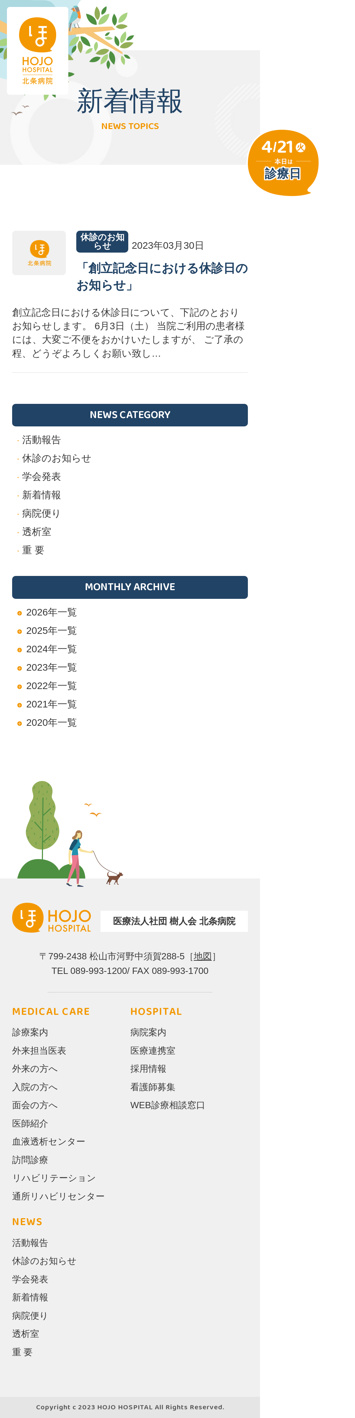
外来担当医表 (39, 1050)
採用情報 (148, 1068)
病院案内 (148, 1032)
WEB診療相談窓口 (167, 1105)
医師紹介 (30, 1123)
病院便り (41, 513)
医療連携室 (152, 1050)
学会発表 (41, 476)
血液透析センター (48, 1141)
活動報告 (41, 439)
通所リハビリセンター (58, 1196)
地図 (203, 956)
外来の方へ (35, 1068)
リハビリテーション (54, 1178)
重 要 (33, 550)
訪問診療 (30, 1160)
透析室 (36, 531)
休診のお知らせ (57, 458)
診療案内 (30, 1032)
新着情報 (41, 495)
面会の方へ (35, 1105)
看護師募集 (152, 1087)
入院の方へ (35, 1087)
